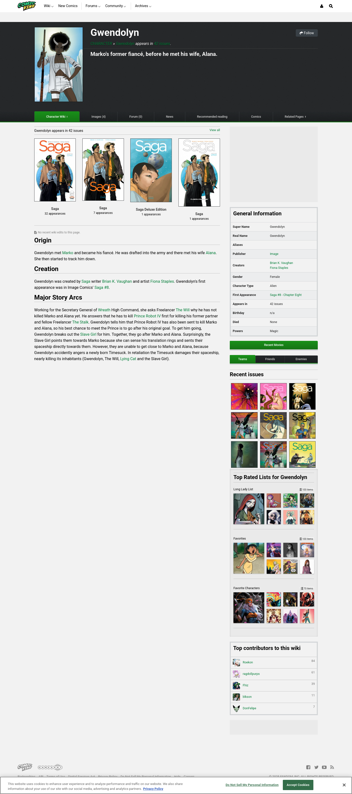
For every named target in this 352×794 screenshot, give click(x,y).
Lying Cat (128, 358)
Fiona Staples (162, 281)
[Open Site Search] (331, 6)
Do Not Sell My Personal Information (146, 776)
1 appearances (151, 214)
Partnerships (26, 776)
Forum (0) (135, 116)
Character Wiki (55, 116)
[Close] (344, 785)
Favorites (273, 538)
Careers (189, 776)
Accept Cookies (298, 785)
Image (274, 254)
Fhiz (274, 685)
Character (101, 43)
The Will (183, 310)
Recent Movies (273, 345)
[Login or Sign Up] (322, 6)
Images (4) (98, 116)
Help (177, 776)
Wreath (104, 310)
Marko (67, 253)
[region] (176, 785)
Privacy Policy (107, 776)
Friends (270, 359)
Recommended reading (212, 116)
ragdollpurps (274, 674)
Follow (307, 33)
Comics (256, 116)
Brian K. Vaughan (117, 281)
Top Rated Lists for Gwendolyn (270, 477)
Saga (86, 281)
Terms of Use (55, 776)
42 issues (162, 43)
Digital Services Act (81, 776)
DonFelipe (274, 708)
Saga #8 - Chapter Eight (286, 295)
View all (214, 130)
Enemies (301, 359)
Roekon (274, 662)
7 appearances (102, 213)
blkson (274, 697)
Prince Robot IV (147, 316)
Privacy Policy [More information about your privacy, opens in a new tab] (153, 789)
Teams (242, 359)
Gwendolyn (114, 32)
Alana (211, 253)
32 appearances (55, 213)
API (40, 776)
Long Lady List (273, 489)
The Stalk (80, 322)
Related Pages (294, 116)
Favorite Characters (273, 588)
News (169, 116)
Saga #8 (101, 287)
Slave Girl (88, 334)
